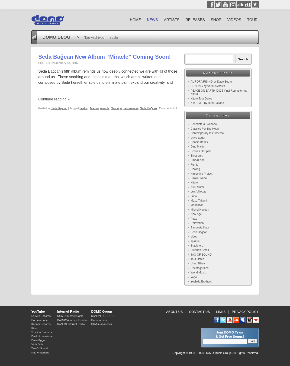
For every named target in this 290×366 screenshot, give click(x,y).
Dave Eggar (198, 137)
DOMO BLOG (56, 37)
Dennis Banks (199, 142)
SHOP (216, 20)
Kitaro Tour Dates (201, 98)
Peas (194, 218)
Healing (195, 169)
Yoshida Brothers (201, 281)
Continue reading (54, 99)
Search (243, 59)
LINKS (221, 312)
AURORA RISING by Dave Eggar (211, 81)
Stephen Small (200, 250)
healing (84, 108)
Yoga (194, 277)
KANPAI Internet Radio (71, 323)
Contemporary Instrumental (207, 133)
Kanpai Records (41, 323)
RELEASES (195, 20)
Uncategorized (200, 268)
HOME (135, 20)
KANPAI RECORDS (103, 315)
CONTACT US (199, 312)
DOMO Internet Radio (70, 315)
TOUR (252, 20)
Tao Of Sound (39, 348)
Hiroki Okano (199, 178)
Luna (194, 196)
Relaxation (197, 223)
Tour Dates (197, 259)
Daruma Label (39, 319)
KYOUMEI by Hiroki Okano (207, 103)
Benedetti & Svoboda (204, 124)
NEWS (152, 20)
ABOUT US (174, 312)
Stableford (197, 245)
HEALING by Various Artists (208, 86)
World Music (198, 272)
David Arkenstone (42, 336)
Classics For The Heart (205, 128)
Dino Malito (198, 146)
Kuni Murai (197, 187)
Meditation (197, 205)
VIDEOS (234, 20)
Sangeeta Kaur (200, 227)
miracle (104, 108)
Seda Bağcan (148, 108)
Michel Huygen (200, 209)
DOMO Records (41, 315)
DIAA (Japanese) (101, 323)
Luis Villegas (198, 191)
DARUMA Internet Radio (72, 319)
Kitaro (194, 182)
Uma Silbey (198, 263)
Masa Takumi (199, 200)
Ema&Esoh (198, 160)
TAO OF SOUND (201, 254)
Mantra (94, 108)
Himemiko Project (202, 173)
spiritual (195, 241)
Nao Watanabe (40, 352)
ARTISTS (172, 20)
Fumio (194, 164)
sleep (194, 236)
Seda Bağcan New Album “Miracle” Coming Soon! (104, 57)
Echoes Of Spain (201, 151)
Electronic (197, 155)
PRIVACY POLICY (245, 312)
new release (131, 108)
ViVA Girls (37, 344)
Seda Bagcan (59, 108)
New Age (116, 108)
